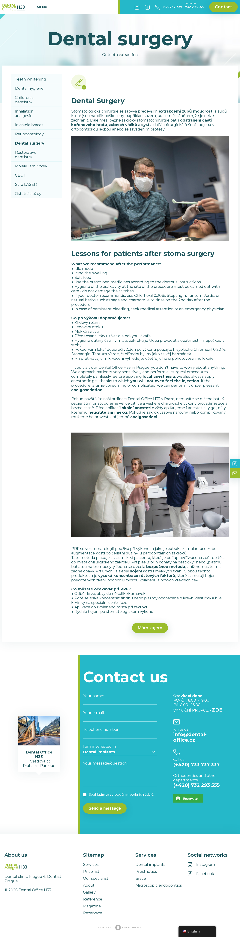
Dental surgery (29, 143)
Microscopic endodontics (158, 885)
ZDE (217, 710)
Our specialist (95, 878)
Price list (91, 871)
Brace (140, 878)
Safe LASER (26, 184)
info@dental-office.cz (190, 737)
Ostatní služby (28, 193)
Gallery (89, 892)
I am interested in (99, 746)
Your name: (93, 696)
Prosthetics (146, 871)
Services (91, 864)
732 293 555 (194, 5)
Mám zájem (150, 627)
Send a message (105, 808)
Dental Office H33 (13, 7)
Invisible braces (29, 125)
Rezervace (92, 913)
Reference (92, 899)
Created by (120, 927)
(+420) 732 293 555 (196, 785)
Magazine (92, 906)
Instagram (137, 7)
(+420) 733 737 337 (196, 765)
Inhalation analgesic (24, 113)
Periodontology (29, 134)
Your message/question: (105, 763)
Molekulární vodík (31, 166)
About (88, 885)
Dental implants (150, 864)
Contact (223, 6)
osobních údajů (141, 794)
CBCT (20, 175)
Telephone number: (101, 729)
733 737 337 (172, 7)
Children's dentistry (24, 99)
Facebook (147, 7)
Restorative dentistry (25, 154)
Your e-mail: (94, 712)
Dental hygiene (29, 88)
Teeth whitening (30, 79)
